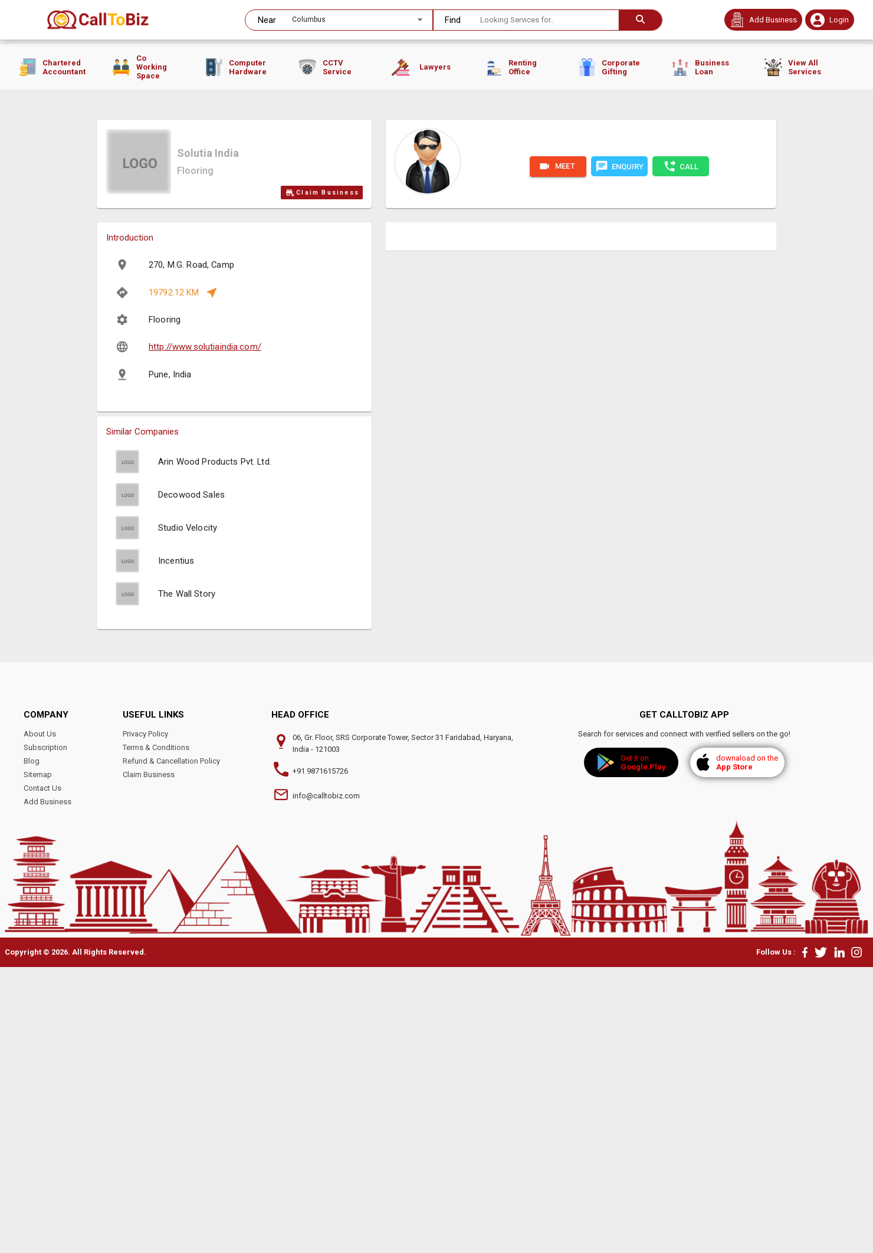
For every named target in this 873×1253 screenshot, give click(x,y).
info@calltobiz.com (326, 1081)
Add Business (47, 1087)
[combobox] (340, 19)
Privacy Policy (145, 1019)
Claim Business (321, 478)
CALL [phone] (680, 452)
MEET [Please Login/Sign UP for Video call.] (558, 452)
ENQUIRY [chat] (619, 452)
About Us (40, 1019)
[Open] (420, 19)
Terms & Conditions (156, 1033)
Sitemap (38, 1060)
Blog (32, 1046)
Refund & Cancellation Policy (171, 1046)
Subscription (45, 1033)
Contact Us (42, 1074)
